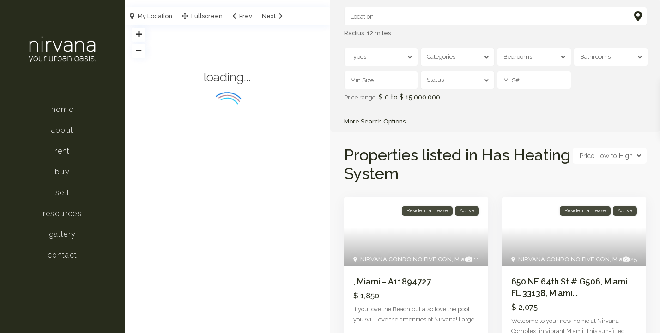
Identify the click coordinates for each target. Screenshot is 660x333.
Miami (463, 259)
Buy (62, 171)
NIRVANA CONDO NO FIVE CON (406, 259)
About (62, 130)
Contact (63, 255)
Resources (62, 213)
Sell (62, 192)
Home (62, 109)
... (355, 329)
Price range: (360, 97)
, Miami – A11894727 (392, 282)
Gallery (62, 234)
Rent (62, 151)
